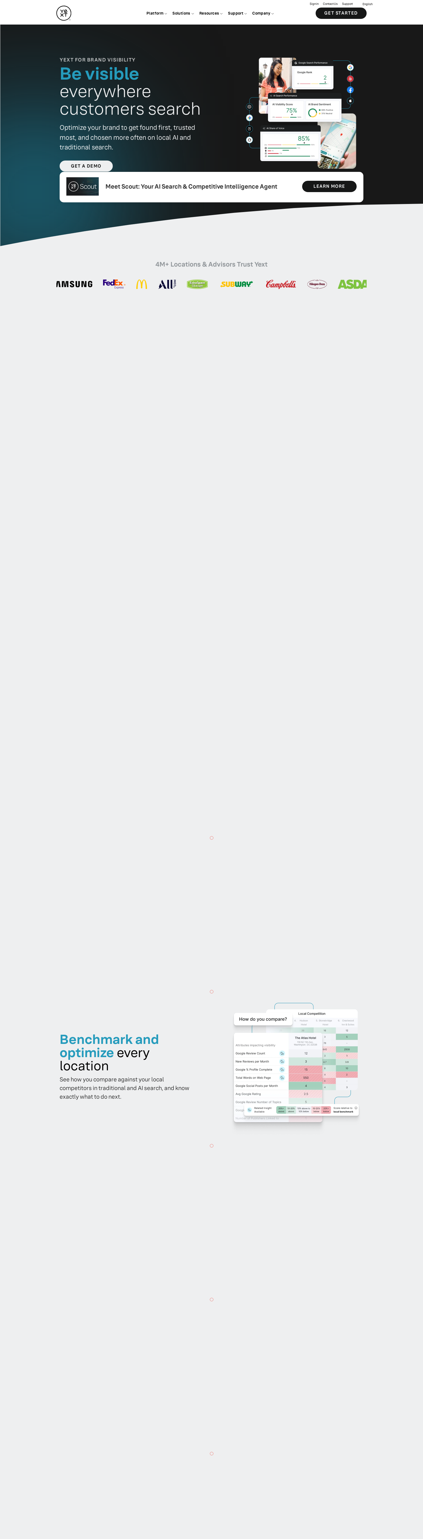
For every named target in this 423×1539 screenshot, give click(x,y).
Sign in (314, 4)
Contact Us (330, 4)
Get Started (341, 13)
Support (347, 4)
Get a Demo (86, 166)
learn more (329, 186)
